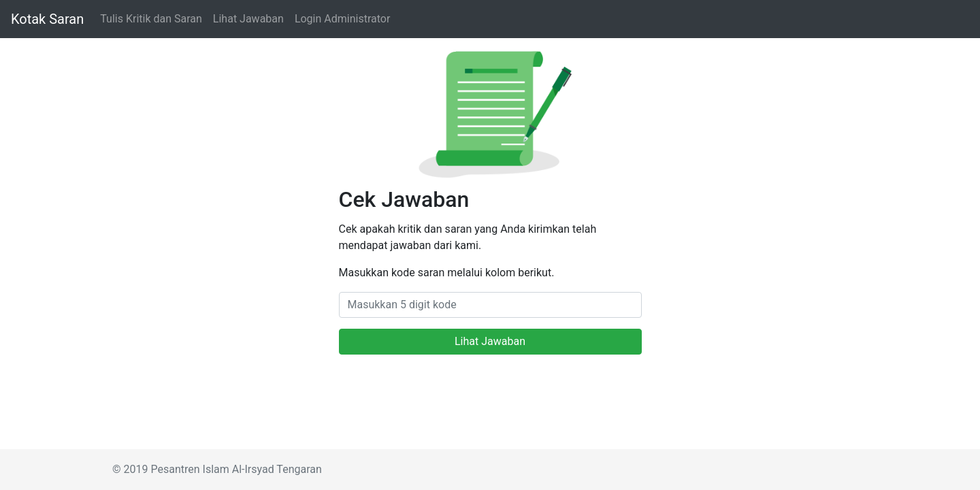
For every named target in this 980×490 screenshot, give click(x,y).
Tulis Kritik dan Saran (151, 18)
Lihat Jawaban (248, 18)
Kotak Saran (47, 19)
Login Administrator (342, 18)
